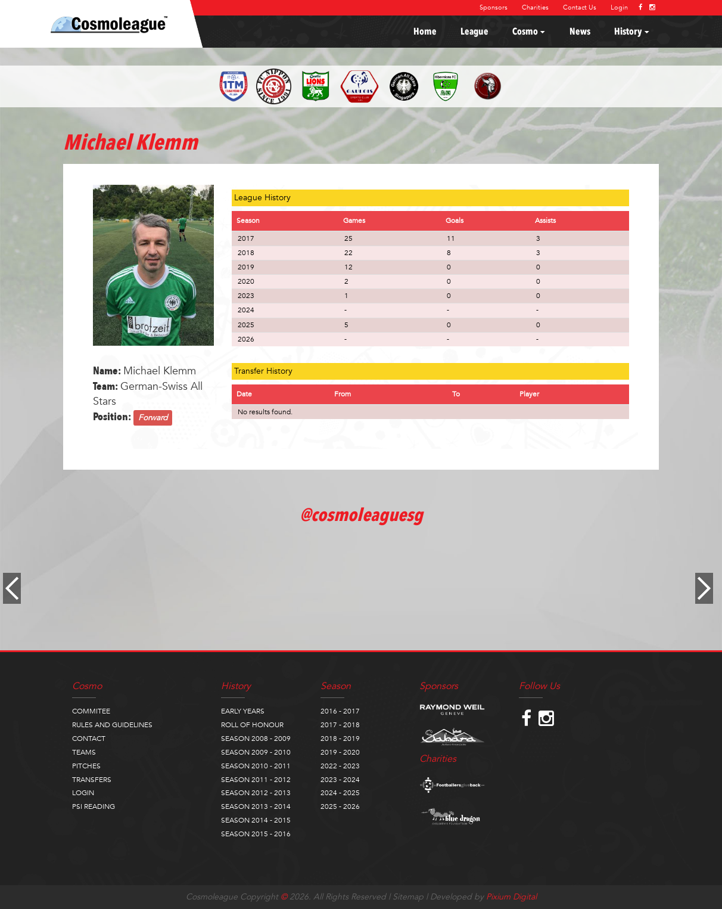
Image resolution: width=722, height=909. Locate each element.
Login (619, 7)
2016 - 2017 (340, 711)
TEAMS (84, 752)
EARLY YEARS (242, 711)
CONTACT (88, 738)
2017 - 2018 (340, 725)
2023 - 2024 (340, 779)
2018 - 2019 (340, 738)
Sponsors (494, 7)
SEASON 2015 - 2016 (256, 834)
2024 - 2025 (340, 793)
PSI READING (93, 806)
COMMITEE (91, 711)
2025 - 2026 (340, 806)
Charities (535, 7)
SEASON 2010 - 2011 (256, 766)
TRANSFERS (91, 779)
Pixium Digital (511, 896)
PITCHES (86, 766)
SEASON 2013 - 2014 (256, 806)
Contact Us (579, 7)
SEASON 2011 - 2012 (256, 779)
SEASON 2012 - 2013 (256, 793)
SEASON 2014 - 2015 (256, 820)
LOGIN (83, 793)
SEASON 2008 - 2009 (256, 738)
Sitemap (408, 896)
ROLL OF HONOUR (252, 725)
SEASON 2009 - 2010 (256, 752)
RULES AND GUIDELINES (112, 725)
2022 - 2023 (340, 766)
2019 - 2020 (340, 752)
